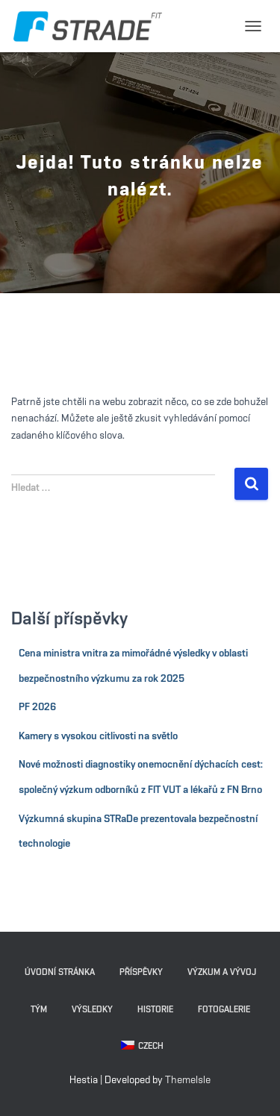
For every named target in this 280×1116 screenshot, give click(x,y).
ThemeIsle (188, 1080)
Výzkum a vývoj (221, 972)
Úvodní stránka (60, 972)
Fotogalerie (224, 1009)
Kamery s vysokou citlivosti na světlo (98, 736)
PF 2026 (37, 707)
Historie (155, 1009)
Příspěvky (141, 972)
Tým (39, 1009)
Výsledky (92, 1009)
